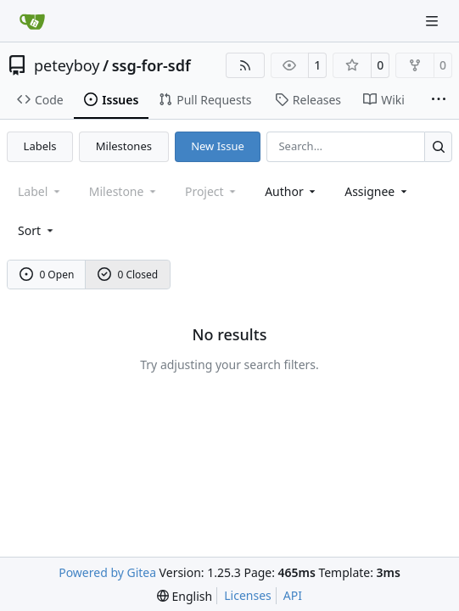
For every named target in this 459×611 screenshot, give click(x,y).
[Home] (32, 21)
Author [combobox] (291, 191)
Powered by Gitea (107, 572)
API (292, 595)
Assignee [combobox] (377, 191)
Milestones (124, 146)
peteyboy (66, 65)
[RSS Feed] (245, 65)
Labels (40, 146)
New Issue (217, 146)
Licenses (247, 595)
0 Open (47, 274)
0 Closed (128, 274)
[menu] (37, 230)
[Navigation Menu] (434, 21)
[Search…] (438, 146)
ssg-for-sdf (151, 65)
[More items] (438, 100)
